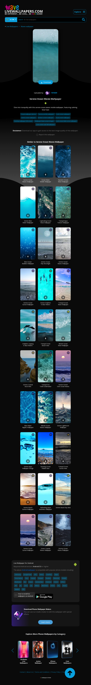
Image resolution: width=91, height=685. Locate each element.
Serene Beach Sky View (63, 507)
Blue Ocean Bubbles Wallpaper (28, 263)
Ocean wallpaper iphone (28, 114)
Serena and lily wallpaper (46, 114)
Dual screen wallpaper (63, 118)
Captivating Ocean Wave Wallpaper (45, 222)
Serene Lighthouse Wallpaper (63, 426)
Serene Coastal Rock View (28, 385)
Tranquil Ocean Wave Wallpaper (63, 303)
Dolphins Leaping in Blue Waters (27, 344)
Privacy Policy (55, 672)
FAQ (63, 672)
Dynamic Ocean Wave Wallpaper (63, 181)
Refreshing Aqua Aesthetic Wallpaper (45, 508)
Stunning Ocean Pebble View (46, 467)
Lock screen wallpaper (63, 114)
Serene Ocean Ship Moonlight (45, 263)
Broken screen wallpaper (46, 118)
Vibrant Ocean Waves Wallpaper (45, 426)
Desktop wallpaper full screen (23, 121)
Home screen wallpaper (28, 118)
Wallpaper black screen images (44, 121)
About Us (30, 672)
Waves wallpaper (27, 26)
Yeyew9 (51, 93)
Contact (22, 672)
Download (45, 82)
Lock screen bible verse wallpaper (66, 121)
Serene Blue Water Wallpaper (28, 222)
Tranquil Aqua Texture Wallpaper (63, 222)
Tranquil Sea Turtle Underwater (45, 385)
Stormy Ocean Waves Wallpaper (63, 549)
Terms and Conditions (42, 672)
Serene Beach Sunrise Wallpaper (28, 508)
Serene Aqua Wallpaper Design (27, 467)
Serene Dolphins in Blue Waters (45, 303)
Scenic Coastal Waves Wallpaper (45, 549)
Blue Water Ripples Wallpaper (28, 426)
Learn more (45, 622)
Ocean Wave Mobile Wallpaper (45, 181)
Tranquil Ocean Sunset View (63, 467)
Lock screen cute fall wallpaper (45, 124)
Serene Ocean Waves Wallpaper (27, 181)
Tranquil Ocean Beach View (45, 344)
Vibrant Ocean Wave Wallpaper (63, 344)
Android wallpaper (28, 570)
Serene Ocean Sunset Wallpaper (27, 303)
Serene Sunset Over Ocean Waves (63, 385)
